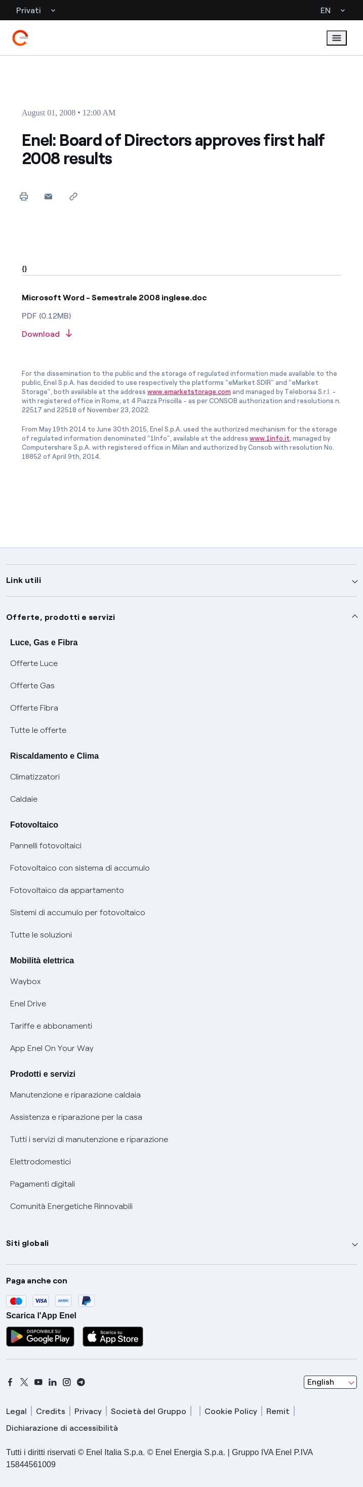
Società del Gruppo (148, 1411)
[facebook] (10, 1382)
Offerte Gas (32, 685)
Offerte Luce (34, 663)
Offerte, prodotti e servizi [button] (60, 617)
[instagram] (67, 1382)
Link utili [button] (23, 580)
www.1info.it (270, 438)
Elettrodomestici (40, 1161)
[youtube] (38, 1382)
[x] (24, 1382)
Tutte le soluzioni (41, 935)
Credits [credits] (50, 1411)
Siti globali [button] (27, 1243)
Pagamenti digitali (42, 1184)
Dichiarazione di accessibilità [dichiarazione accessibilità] (62, 1428)
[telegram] (81, 1382)
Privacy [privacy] (88, 1411)
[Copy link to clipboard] (73, 196)
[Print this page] (23, 196)
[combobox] (330, 1382)
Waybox (25, 981)
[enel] (20, 38)
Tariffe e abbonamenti (51, 1026)
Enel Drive (28, 1003)
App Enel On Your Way (52, 1048)
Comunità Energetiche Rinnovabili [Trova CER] (71, 1206)
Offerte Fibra (34, 708)
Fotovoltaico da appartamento (67, 890)
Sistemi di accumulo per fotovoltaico (77, 912)
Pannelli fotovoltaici (46, 845)
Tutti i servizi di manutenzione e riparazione (89, 1139)
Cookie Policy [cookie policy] (231, 1411)
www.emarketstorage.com (189, 392)
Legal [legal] (16, 1411)
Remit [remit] (278, 1411)
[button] (48, 196)
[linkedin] (53, 1382)
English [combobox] (320, 1382)
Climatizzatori (35, 776)
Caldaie (23, 799)
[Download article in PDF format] (181, 334)
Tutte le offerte (38, 730)
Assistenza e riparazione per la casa (76, 1117)
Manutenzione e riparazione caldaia (75, 1095)
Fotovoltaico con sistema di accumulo (80, 868)
